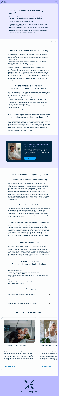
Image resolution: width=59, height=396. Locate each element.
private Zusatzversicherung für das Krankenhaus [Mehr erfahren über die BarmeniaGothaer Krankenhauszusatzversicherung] (21, 122)
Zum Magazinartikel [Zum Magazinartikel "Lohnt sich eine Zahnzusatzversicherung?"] (45, 361)
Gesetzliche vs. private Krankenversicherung (12, 41)
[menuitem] (50, 1)
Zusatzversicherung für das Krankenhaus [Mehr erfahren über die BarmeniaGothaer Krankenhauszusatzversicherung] (17, 250)
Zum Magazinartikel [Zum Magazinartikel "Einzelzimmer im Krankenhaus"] (9, 361)
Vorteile (27, 41)
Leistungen (33, 41)
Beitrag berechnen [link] (29, 159)
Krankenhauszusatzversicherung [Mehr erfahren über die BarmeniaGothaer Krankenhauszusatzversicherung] (28, 93)
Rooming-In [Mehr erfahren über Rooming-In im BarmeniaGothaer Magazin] (19, 277)
